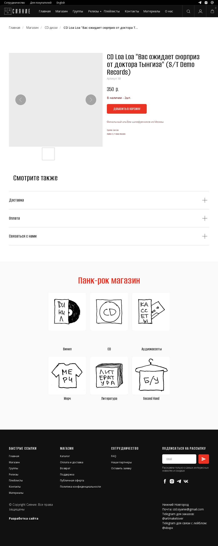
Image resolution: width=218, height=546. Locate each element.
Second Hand (151, 398)
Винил (67, 349)
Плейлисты (112, 11)
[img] (17, 11)
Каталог (65, 456)
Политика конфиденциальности (80, 486)
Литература (109, 398)
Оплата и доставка (71, 462)
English (61, 2)
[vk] (186, 481)
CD (109, 349)
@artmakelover (172, 518)
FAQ (113, 456)
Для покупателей (41, 2)
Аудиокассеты (152, 349)
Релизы (93, 11)
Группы (78, 11)
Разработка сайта (23, 518)
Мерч (67, 398)
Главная (45, 11)
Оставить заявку (121, 468)
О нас (169, 11)
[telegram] (179, 481)
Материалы (151, 11)
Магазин (61, 11)
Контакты (132, 11)
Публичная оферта (72, 480)
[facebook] (165, 481)
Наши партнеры (121, 462)
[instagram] (172, 481)
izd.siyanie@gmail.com (188, 509)
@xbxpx (167, 528)
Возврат (65, 468)
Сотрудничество (14, 2)
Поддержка (67, 474)
